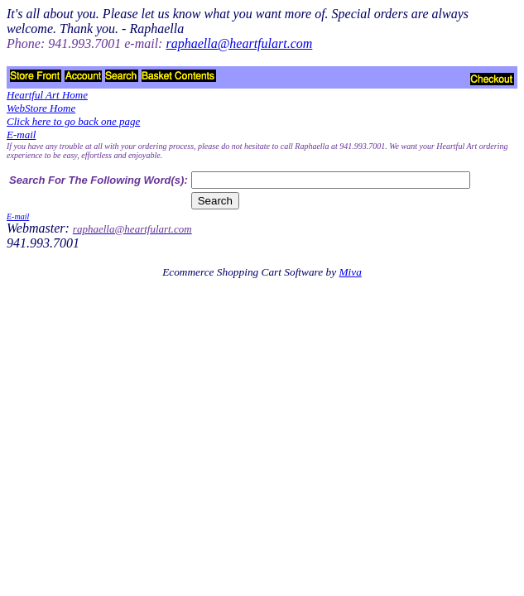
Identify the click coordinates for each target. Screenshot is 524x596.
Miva (350, 272)
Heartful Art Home (47, 95)
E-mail (21, 134)
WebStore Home (41, 108)
